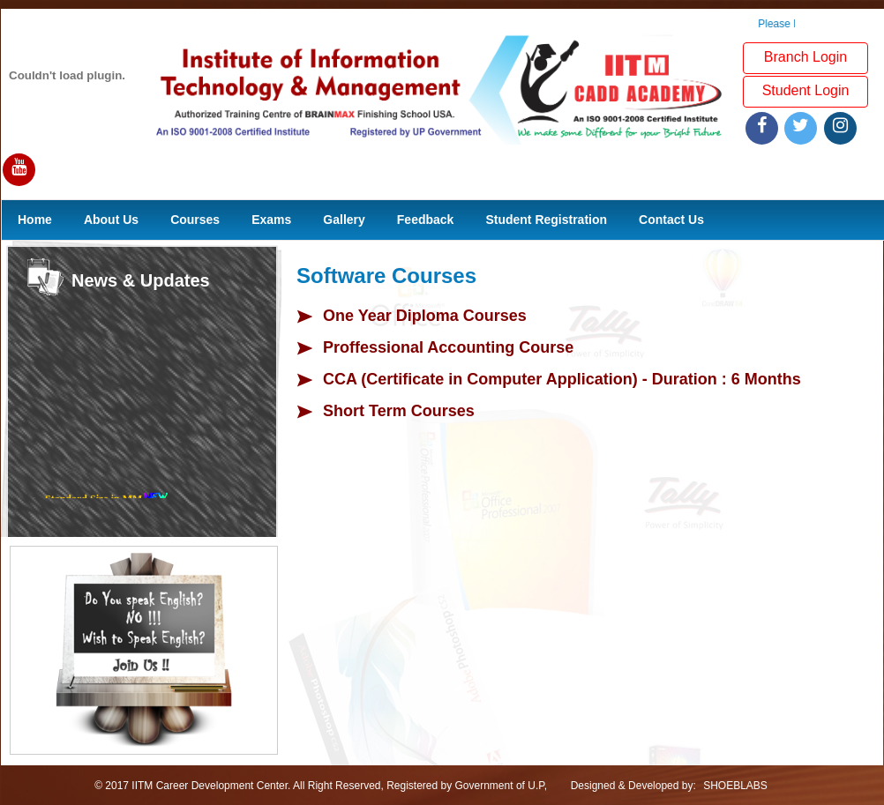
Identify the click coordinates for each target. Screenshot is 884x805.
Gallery (343, 219)
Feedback (425, 219)
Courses (195, 219)
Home (35, 219)
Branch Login (805, 56)
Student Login (806, 90)
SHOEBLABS (735, 785)
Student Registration (546, 219)
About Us (111, 219)
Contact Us (671, 219)
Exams (271, 219)
